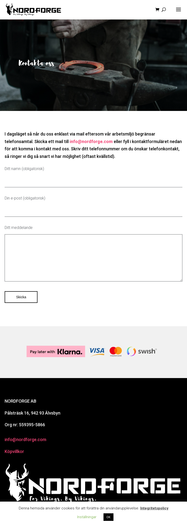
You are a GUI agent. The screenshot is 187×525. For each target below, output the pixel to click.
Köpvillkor (14, 451)
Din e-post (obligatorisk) (93, 206)
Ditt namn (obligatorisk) (93, 176)
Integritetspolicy (154, 508)
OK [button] (108, 517)
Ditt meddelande (93, 254)
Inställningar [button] (86, 517)
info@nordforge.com (25, 439)
